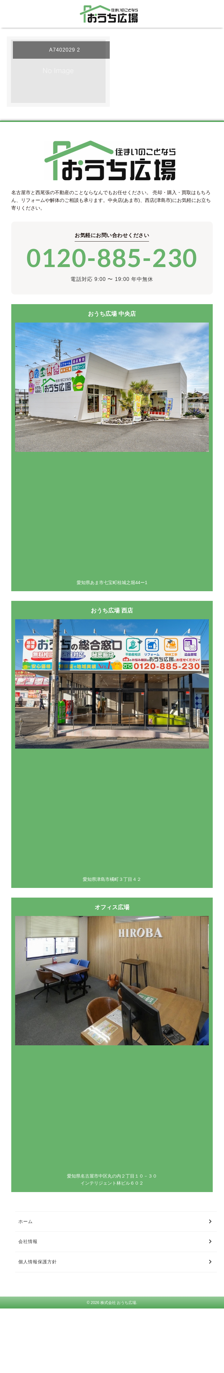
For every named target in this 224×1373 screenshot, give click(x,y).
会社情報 (28, 1241)
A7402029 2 (64, 50)
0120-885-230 (112, 257)
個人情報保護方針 (37, 1261)
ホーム (25, 1221)
